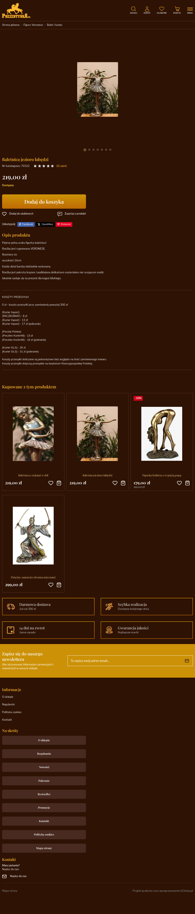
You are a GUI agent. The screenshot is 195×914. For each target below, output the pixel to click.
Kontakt (7, 720)
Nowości (44, 767)
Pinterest (66, 224)
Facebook (27, 224)
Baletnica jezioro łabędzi (97, 475)
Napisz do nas (18, 876)
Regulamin (8, 704)
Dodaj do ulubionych (21, 213)
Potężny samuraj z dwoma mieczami (33, 577)
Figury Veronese (33, 25)
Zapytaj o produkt (75, 213)
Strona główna (11, 25)
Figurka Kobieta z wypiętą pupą (161, 475)
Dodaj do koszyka (44, 201)
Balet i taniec (54, 25)
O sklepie (7, 697)
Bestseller (44, 794)
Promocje (44, 807)
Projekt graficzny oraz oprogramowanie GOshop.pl (163, 891)
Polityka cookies (12, 712)
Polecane (44, 780)
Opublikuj (47, 224)
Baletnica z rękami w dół (33, 475)
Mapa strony (44, 848)
